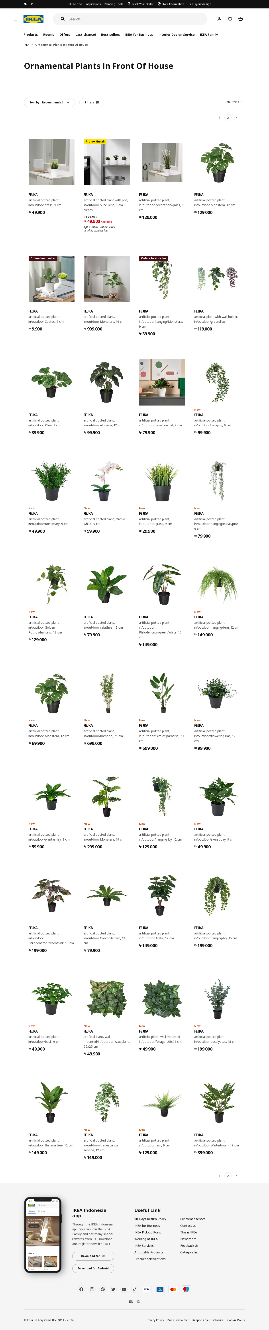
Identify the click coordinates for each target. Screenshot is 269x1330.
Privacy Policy (155, 1320)
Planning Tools (113, 4)
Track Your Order (142, 4)
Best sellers (110, 34)
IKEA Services (144, 1245)
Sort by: (46, 102)
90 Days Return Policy (150, 1219)
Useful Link (147, 1210)
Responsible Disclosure (208, 1320)
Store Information (173, 4)
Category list (189, 1252)
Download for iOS (93, 1256)
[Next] (236, 117)
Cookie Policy (236, 1320)
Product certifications (150, 1259)
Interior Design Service (177, 34)
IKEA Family (209, 34)
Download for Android (93, 1268)
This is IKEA (188, 1232)
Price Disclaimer (178, 1320)
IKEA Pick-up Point (147, 1232)
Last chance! (85, 34)
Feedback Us (189, 1245)
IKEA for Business (139, 34)
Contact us (188, 1225)
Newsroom (188, 1239)
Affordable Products (148, 1252)
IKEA (26, 45)
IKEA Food (75, 4)
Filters (92, 102)
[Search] (138, 19)
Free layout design (199, 4)
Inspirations (93, 4)
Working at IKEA (146, 1239)
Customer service (193, 1219)
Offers (64, 34)
